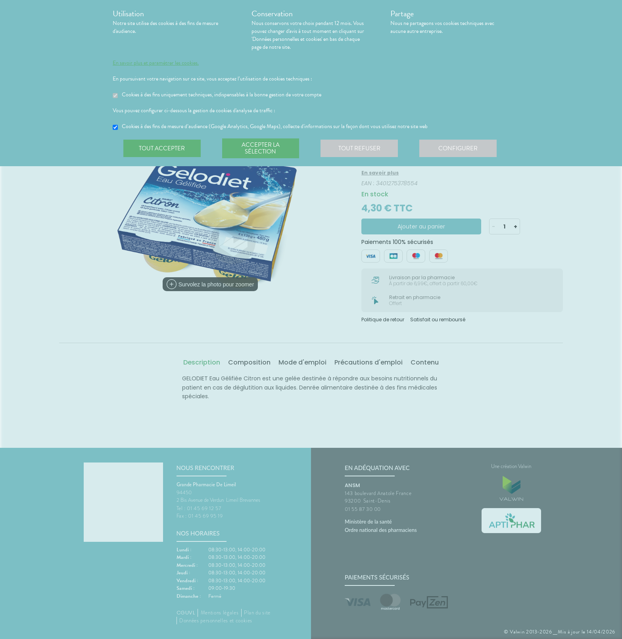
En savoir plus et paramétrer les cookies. (156, 63)
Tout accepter (162, 148)
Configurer (459, 148)
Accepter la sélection (261, 148)
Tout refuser (360, 148)
